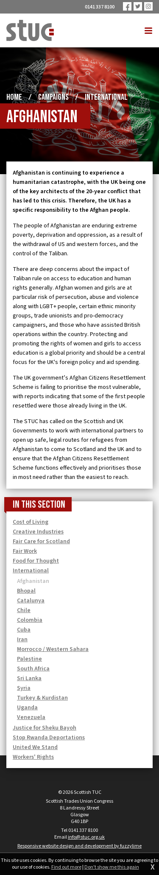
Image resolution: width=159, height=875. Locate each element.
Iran (22, 639)
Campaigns (53, 97)
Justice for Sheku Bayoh (44, 728)
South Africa (33, 668)
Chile (24, 610)
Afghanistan (33, 581)
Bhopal (26, 591)
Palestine (29, 659)
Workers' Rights (33, 757)
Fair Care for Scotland (41, 541)
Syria (24, 688)
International (106, 97)
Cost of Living (30, 522)
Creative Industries (38, 532)
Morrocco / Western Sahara (53, 649)
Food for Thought (36, 561)
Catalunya (31, 600)
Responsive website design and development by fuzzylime (79, 846)
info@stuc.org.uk (86, 837)
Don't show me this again (111, 867)
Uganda (27, 707)
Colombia (29, 620)
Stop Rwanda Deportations (49, 737)
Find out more (66, 867)
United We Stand (35, 747)
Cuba (24, 630)
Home (14, 97)
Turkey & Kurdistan (42, 698)
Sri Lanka (29, 678)
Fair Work (25, 551)
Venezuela (31, 717)
